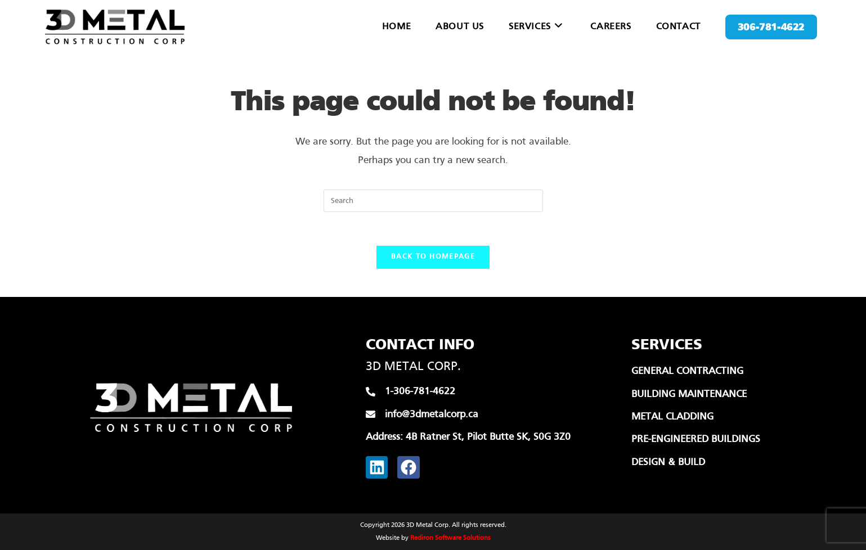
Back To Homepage (433, 257)
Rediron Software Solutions (450, 538)
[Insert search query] (433, 201)
